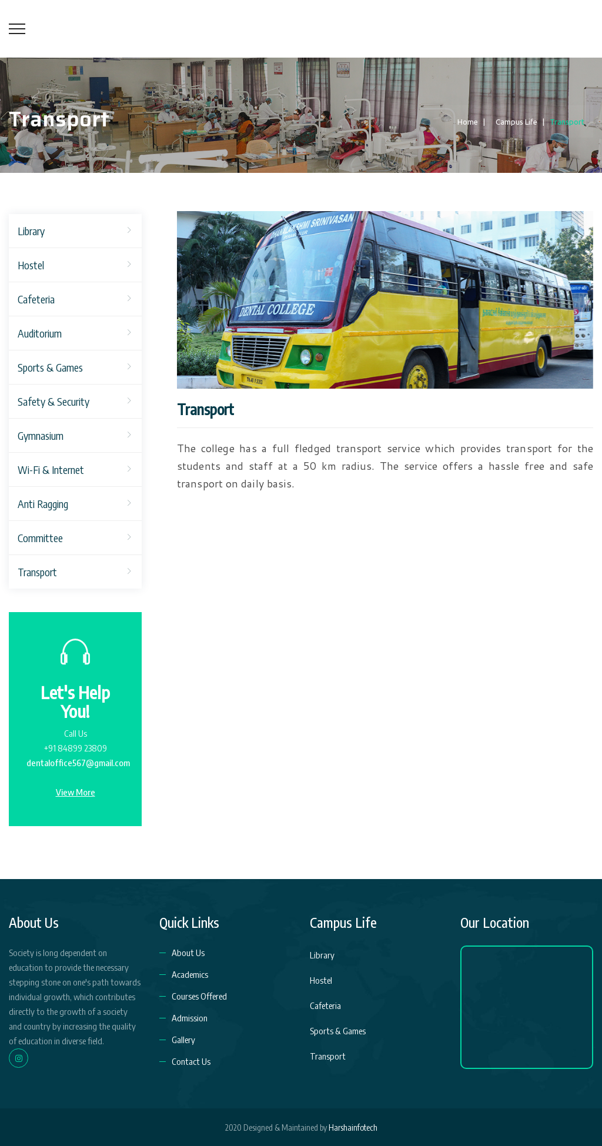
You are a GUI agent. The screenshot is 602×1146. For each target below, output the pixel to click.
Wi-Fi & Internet (51, 469)
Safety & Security (53, 401)
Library (31, 231)
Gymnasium (40, 435)
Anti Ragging (43, 503)
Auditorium (40, 333)
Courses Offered (199, 996)
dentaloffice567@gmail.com (78, 762)
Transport (37, 572)
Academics (190, 974)
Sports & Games (50, 367)
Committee (40, 537)
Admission (190, 1018)
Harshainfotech (353, 1127)
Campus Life (513, 122)
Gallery (183, 1039)
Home (466, 122)
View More (75, 792)
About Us (188, 952)
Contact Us (191, 1061)
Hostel (31, 265)
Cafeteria (36, 299)
